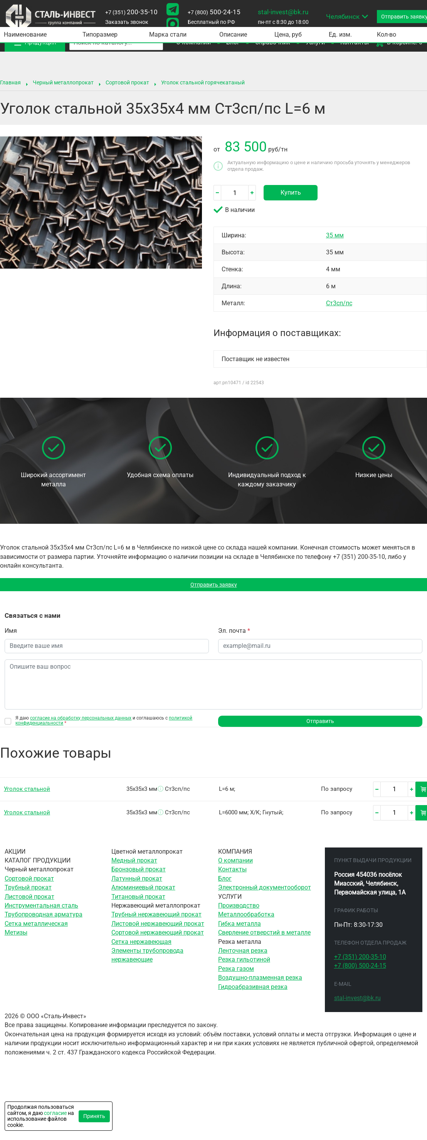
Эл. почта (234, 632)
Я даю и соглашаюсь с (103, 722)
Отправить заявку (213, 585)
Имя (11, 632)
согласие (55, 1113)
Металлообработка (246, 918)
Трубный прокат (28, 891)
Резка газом (236, 972)
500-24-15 (214, 12)
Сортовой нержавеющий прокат (157, 936)
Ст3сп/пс (339, 303)
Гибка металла (239, 927)
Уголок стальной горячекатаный (203, 82)
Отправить (320, 723)
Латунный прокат (136, 882)
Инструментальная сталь (41, 909)
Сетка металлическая (36, 927)
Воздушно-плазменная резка (260, 981)
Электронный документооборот (264, 891)
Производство (238, 909)
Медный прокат (134, 864)
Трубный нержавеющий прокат (156, 918)
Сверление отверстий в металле (264, 936)
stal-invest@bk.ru (283, 12)
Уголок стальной (27, 792)
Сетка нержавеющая (141, 945)
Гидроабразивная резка (252, 990)
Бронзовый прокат (138, 873)
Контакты (232, 873)
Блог (225, 882)
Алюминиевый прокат (143, 891)
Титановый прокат (138, 900)
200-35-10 (131, 12)
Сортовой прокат (127, 82)
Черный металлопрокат (63, 82)
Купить (291, 192)
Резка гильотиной (244, 963)
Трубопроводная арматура (43, 918)
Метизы (16, 936)
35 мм (335, 235)
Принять (94, 1116)
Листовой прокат (29, 900)
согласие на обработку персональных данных (80, 719)
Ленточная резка (242, 954)
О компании (235, 864)
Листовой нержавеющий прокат (157, 927)
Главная (10, 82)
